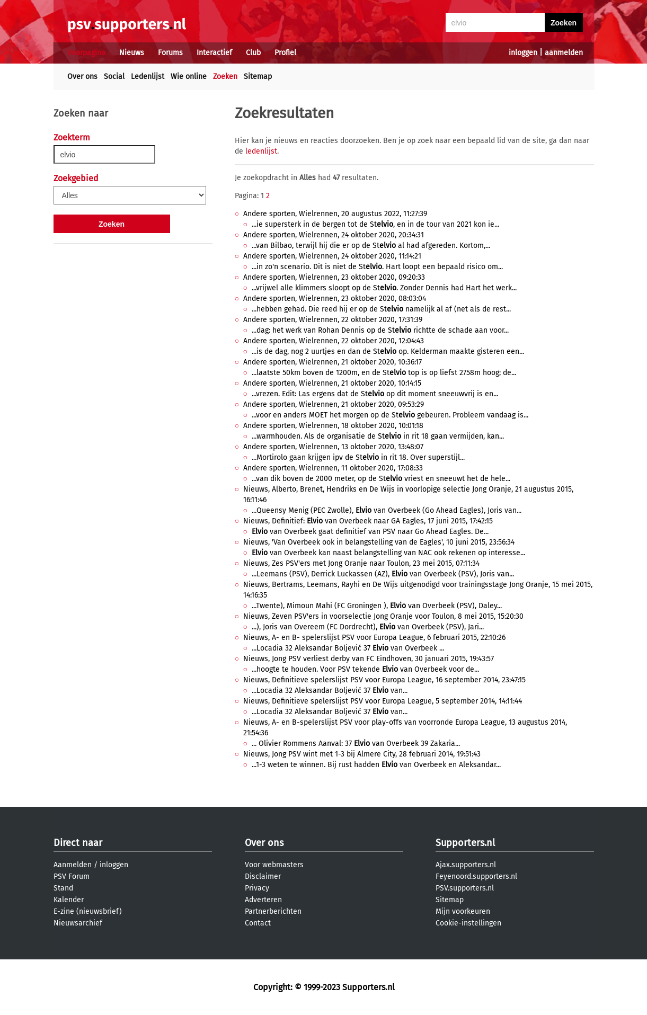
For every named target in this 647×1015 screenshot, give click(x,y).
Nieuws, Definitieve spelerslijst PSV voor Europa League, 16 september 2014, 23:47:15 (384, 679)
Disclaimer (263, 876)
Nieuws (131, 52)
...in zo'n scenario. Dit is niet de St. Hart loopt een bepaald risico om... (377, 266)
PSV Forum (72, 876)
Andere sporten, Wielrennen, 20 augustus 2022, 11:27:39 (335, 213)
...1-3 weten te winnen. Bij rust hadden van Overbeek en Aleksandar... (376, 764)
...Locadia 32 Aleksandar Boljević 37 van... (329, 690)
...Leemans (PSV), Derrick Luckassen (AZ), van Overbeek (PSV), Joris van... (383, 573)
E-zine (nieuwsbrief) (88, 911)
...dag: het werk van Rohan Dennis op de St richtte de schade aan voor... (380, 330)
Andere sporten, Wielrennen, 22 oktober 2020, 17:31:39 (332, 319)
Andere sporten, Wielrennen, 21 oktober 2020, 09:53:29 (333, 404)
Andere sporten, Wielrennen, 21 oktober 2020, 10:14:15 (332, 383)
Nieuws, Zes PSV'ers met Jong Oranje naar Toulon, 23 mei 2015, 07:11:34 (361, 563)
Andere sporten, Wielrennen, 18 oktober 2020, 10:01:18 (333, 425)
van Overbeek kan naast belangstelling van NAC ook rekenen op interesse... (388, 552)
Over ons (82, 76)
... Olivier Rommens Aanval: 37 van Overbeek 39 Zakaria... (356, 743)
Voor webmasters (274, 864)
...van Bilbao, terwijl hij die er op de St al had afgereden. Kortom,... (371, 245)
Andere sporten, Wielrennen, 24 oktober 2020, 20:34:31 (333, 234)
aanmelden (564, 52)
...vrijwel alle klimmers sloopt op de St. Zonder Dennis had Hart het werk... (384, 287)
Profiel (285, 52)
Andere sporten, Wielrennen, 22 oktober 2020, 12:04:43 (333, 340)
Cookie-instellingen (468, 923)
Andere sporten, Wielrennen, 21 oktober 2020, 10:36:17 (332, 362)
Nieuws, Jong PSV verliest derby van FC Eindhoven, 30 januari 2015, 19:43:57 (368, 658)
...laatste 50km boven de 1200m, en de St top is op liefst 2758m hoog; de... (384, 372)
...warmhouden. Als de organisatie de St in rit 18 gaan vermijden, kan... (378, 436)
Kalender (69, 899)
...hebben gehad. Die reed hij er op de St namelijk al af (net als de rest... (381, 309)
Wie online (189, 76)
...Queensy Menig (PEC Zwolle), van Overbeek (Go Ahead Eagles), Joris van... (386, 510)
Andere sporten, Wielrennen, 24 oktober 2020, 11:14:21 (332, 256)
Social (114, 76)
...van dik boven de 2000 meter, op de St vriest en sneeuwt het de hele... (381, 478)
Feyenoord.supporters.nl (476, 876)
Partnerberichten (273, 911)
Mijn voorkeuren (463, 911)
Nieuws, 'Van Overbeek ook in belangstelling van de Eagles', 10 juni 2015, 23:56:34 (379, 542)
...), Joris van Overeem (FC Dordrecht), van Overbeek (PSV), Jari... (368, 626)
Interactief (214, 52)
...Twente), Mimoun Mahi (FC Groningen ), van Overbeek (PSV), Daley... (377, 605)
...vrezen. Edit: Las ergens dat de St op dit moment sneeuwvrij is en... (375, 393)
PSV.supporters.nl (465, 888)
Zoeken (225, 76)
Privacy (257, 888)
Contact (258, 923)
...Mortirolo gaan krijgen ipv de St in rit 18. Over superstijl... (358, 457)
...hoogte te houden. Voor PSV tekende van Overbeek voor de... (365, 669)
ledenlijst (261, 151)
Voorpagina (86, 52)
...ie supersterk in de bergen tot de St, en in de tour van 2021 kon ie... (375, 224)
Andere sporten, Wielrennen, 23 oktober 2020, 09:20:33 (334, 277)
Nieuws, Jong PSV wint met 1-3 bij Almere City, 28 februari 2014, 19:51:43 (362, 754)
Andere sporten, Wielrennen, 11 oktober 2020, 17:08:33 (333, 468)
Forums (170, 52)
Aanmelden (73, 864)
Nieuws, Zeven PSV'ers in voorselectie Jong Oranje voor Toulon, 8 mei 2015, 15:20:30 (383, 616)
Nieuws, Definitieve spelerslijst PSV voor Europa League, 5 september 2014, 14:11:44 (382, 701)
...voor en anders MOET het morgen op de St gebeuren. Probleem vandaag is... (390, 415)
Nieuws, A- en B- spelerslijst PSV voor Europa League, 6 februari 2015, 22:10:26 (374, 637)
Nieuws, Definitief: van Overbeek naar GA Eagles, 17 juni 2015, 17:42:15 (368, 521)
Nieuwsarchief (78, 923)
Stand (63, 888)
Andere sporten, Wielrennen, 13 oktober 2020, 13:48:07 (333, 446)
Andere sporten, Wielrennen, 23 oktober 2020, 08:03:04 (334, 298)
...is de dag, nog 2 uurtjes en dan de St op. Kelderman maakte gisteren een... (388, 351)
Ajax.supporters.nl (466, 864)
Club (253, 52)
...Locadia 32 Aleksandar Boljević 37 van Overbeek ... (348, 648)
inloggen (523, 52)
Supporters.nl (465, 843)
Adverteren (263, 899)
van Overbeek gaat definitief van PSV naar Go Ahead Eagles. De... (370, 531)
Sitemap (258, 76)
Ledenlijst (147, 76)
